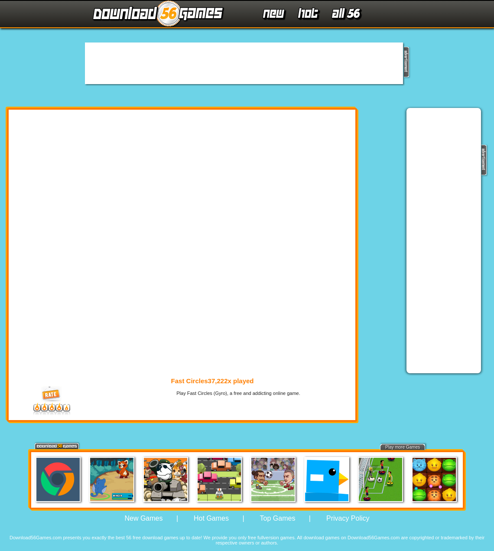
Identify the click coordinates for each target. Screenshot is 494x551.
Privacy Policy (348, 518)
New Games (143, 518)
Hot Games (211, 518)
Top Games (278, 518)
